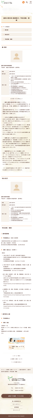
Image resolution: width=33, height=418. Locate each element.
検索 (26, 2)
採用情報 (16, 407)
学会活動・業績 (8, 39)
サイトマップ (16, 410)
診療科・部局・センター (17, 359)
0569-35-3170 (19, 388)
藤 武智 (6, 30)
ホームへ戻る (17, 355)
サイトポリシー (16, 404)
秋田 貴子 (7, 34)
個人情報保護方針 (16, 401)
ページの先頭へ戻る (16, 362)
